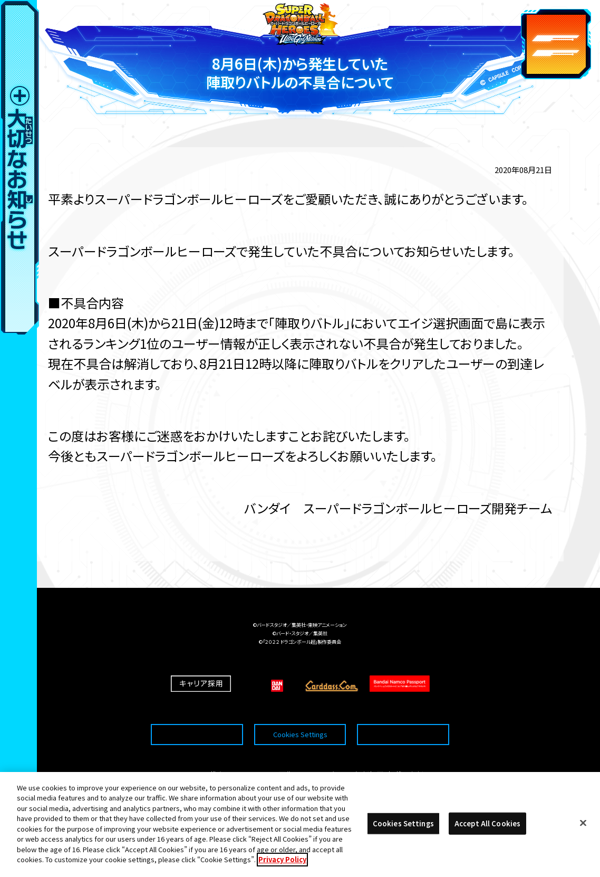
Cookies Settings (300, 713)
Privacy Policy (282, 862)
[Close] (583, 825)
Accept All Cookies (487, 826)
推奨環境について (197, 713)
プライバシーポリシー (402, 713)
